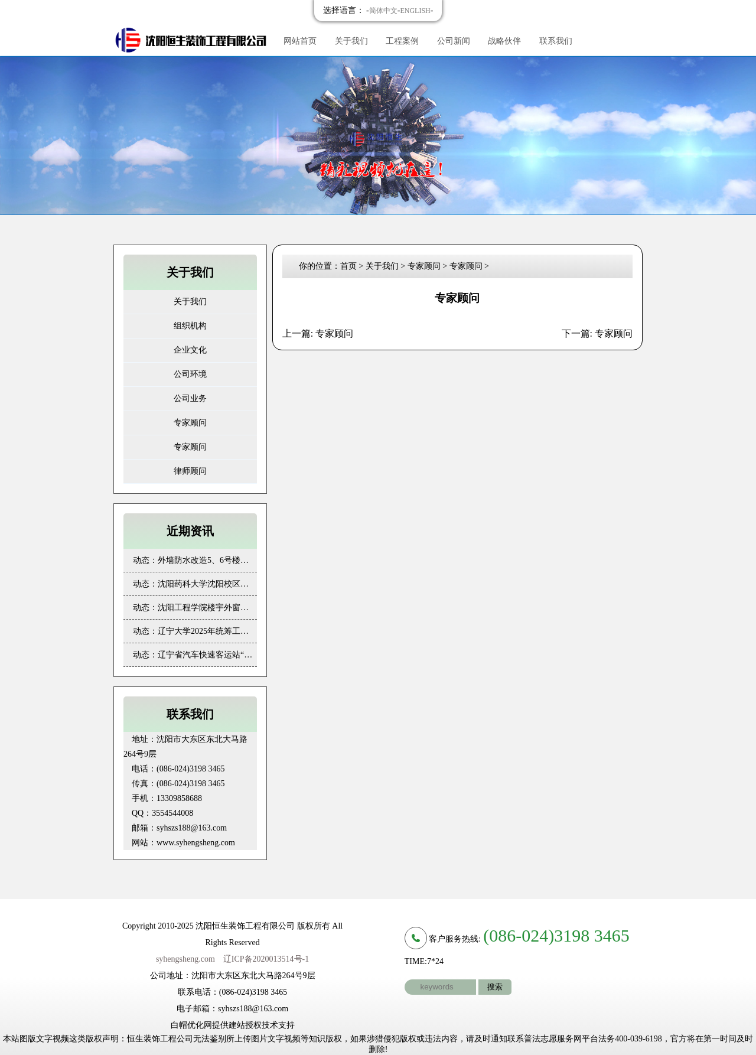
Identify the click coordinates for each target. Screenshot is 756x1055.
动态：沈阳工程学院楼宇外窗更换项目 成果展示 (195, 607)
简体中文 (383, 10)
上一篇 (317, 333)
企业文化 (190, 350)
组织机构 (190, 325)
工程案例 (402, 41)
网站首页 (300, 41)
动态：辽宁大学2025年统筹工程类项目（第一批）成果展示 (195, 631)
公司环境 (190, 374)
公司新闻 (453, 41)
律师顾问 (190, 471)
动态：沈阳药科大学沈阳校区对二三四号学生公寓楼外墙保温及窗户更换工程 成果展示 (195, 583)
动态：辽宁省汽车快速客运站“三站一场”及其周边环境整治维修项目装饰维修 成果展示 (195, 654)
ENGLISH (415, 10)
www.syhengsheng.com (196, 842)
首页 (348, 266)
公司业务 (190, 398)
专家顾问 (190, 422)
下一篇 (597, 333)
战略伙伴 (504, 41)
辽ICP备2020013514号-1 (266, 959)
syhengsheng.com (185, 959)
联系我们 (555, 41)
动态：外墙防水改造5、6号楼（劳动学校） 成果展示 (195, 560)
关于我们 (351, 41)
